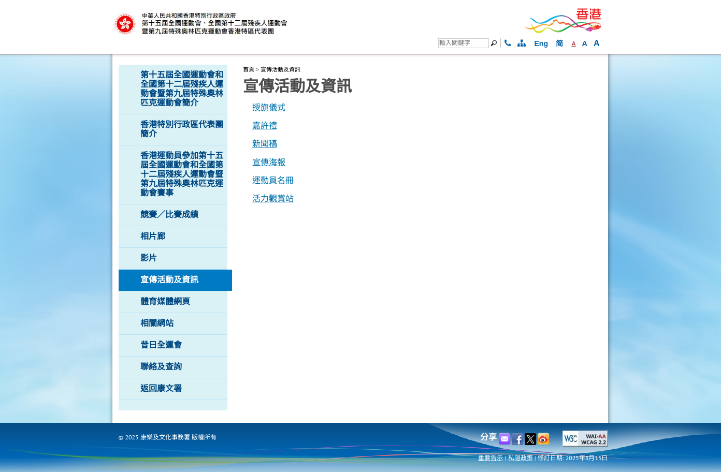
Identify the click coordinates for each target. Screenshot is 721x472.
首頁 (248, 69)
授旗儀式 (268, 107)
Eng (541, 43)
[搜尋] (463, 43)
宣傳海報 (268, 162)
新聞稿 (264, 144)
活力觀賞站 (273, 198)
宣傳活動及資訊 (280, 69)
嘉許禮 (264, 125)
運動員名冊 (273, 180)
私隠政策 (520, 458)
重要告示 (490, 458)
